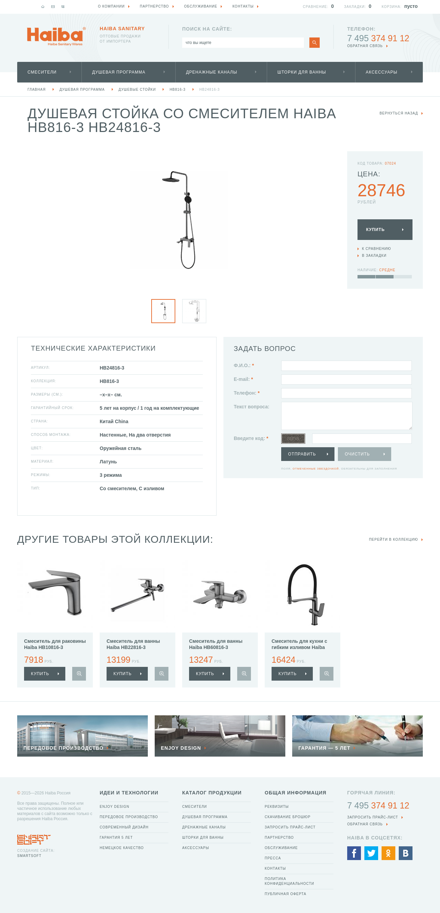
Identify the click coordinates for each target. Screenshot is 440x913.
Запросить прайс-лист (290, 827)
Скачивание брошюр (287, 817)
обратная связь (365, 46)
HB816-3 (177, 89)
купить (40, 673)
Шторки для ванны (301, 72)
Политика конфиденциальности (289, 881)
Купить (375, 229)
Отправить (302, 454)
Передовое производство (129, 817)
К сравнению (376, 249)
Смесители (42, 72)
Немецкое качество (122, 848)
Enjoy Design (114, 806)
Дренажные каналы (211, 72)
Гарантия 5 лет (116, 837)
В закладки (374, 255)
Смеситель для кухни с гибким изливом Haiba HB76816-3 (299, 647)
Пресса (273, 858)
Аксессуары (381, 72)
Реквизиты (277, 806)
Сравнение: (315, 7)
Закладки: (355, 7)
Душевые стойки (137, 89)
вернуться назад (399, 113)
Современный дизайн (124, 827)
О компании (111, 6)
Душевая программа (118, 72)
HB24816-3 (209, 89)
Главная (37, 89)
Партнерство (279, 837)
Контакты (275, 868)
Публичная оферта (285, 894)
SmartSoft (29, 856)
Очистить (357, 454)
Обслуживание (281, 848)
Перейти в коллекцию (393, 539)
